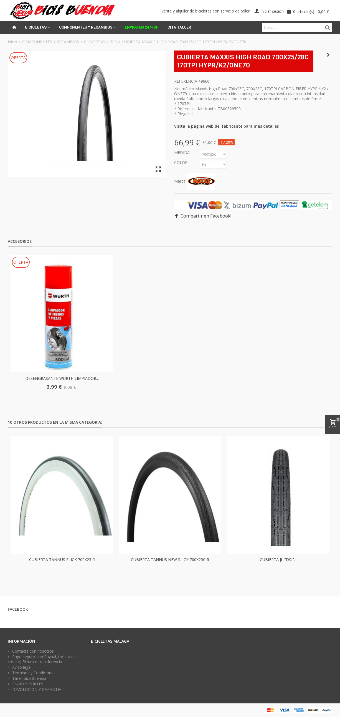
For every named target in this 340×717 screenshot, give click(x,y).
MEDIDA (182, 152)
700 (113, 41)
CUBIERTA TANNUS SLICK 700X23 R (62, 559)
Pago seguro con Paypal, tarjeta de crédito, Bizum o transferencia (42, 659)
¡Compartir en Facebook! (205, 215)
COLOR (181, 162)
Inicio (12, 41)
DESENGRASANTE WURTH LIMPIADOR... (62, 378)
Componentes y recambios (85, 27)
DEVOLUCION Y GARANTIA (36, 689)
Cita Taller (179, 27)
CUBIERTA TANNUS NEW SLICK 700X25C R (170, 559)
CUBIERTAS (94, 41)
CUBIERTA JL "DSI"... (278, 559)
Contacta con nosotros (32, 651)
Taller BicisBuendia (28, 678)
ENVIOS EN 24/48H (142, 27)
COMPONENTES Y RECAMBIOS (50, 41)
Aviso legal (21, 667)
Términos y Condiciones (33, 672)
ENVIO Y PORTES (27, 683)
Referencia (185, 81)
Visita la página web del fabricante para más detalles (226, 126)
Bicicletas (36, 27)
